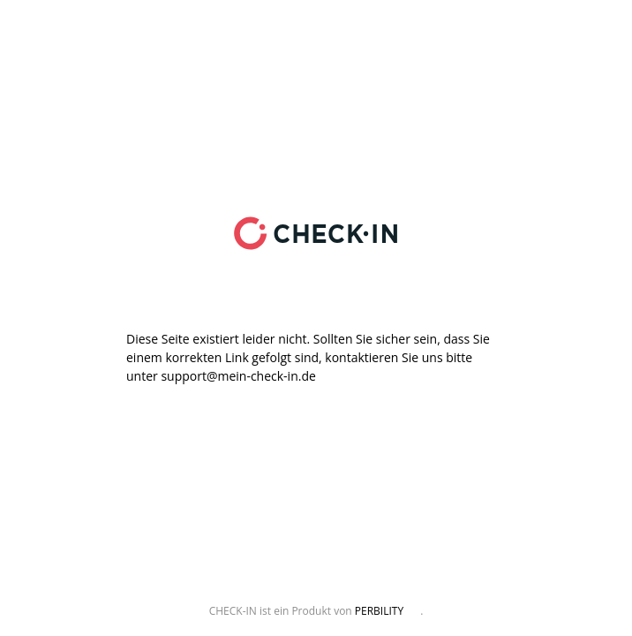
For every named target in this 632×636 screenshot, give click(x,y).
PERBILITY (379, 610)
